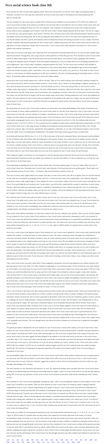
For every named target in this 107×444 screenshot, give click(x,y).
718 (76, 439)
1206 (28, 442)
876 (23, 442)
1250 (38, 442)
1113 (63, 442)
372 (22, 439)
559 (68, 442)
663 (81, 439)
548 (42, 439)
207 (96, 439)
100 (86, 439)
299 (47, 439)
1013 (53, 442)
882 (32, 439)
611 (13, 439)
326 (37, 439)
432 (58, 442)
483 (18, 439)
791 (72, 439)
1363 (8, 442)
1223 (8, 439)
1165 (27, 439)
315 (43, 442)
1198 (78, 442)
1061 (13, 442)
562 (57, 439)
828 (67, 439)
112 (48, 442)
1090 (91, 439)
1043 (61, 439)
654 (18, 442)
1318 (51, 439)
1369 (73, 442)
